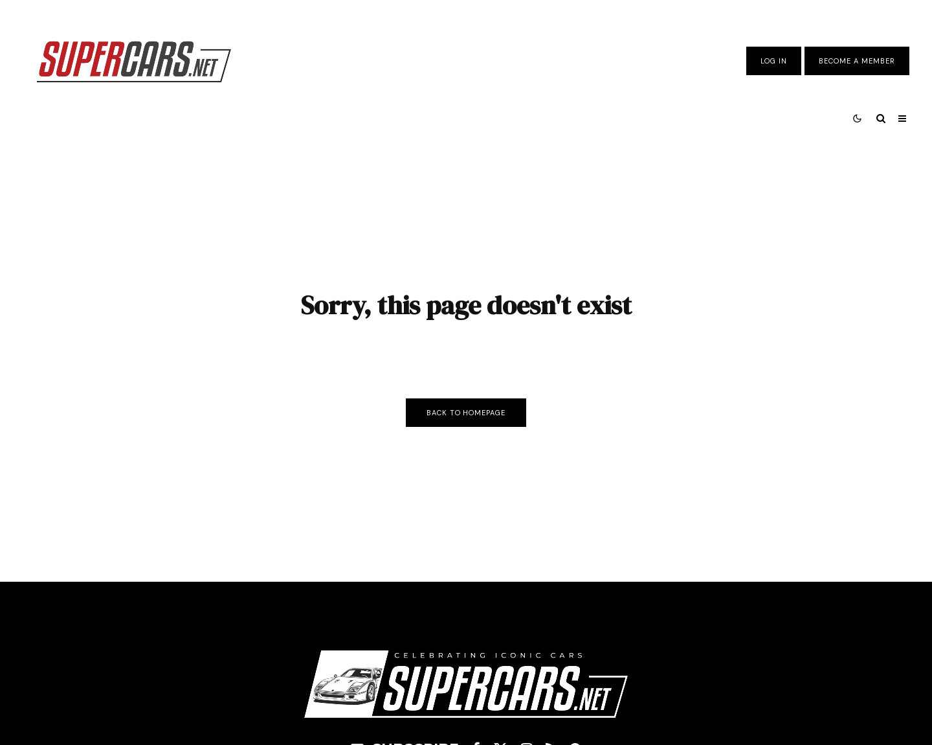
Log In (773, 60)
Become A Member (857, 60)
